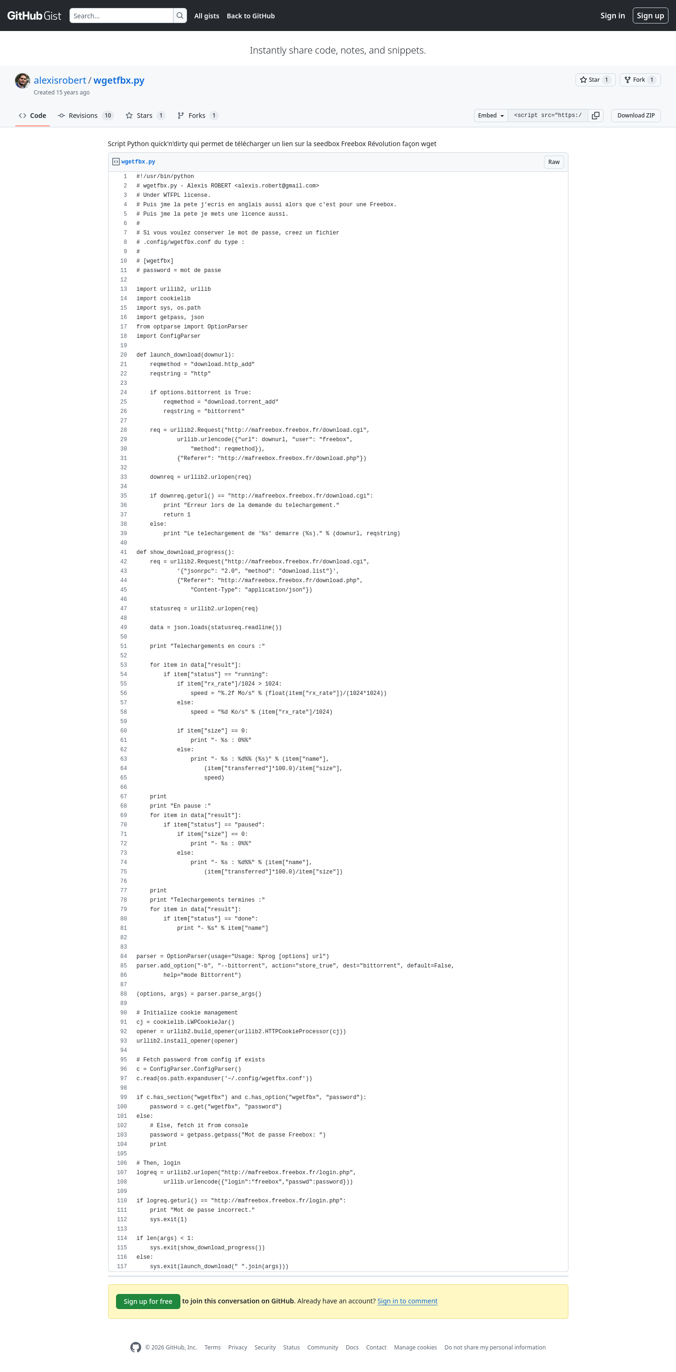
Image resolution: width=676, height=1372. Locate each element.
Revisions (86, 115)
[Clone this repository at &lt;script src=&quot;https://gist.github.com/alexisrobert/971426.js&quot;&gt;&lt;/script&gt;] (548, 115)
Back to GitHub (251, 15)
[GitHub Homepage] (135, 1347)
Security (265, 1347)
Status (291, 1347)
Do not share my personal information (495, 1347)
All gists (206, 15)
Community (322, 1347)
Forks (198, 115)
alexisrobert (60, 80)
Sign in (613, 15)
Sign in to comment (407, 1300)
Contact (376, 1347)
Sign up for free (148, 1301)
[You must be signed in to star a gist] (595, 79)
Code (33, 115)
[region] (338, 722)
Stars (145, 115)
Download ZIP (636, 115)
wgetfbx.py (118, 80)
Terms (212, 1347)
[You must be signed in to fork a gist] (640, 79)
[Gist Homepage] (35, 15)
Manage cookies (415, 1347)
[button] (596, 115)
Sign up (650, 15)
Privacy (237, 1347)
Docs (352, 1347)
